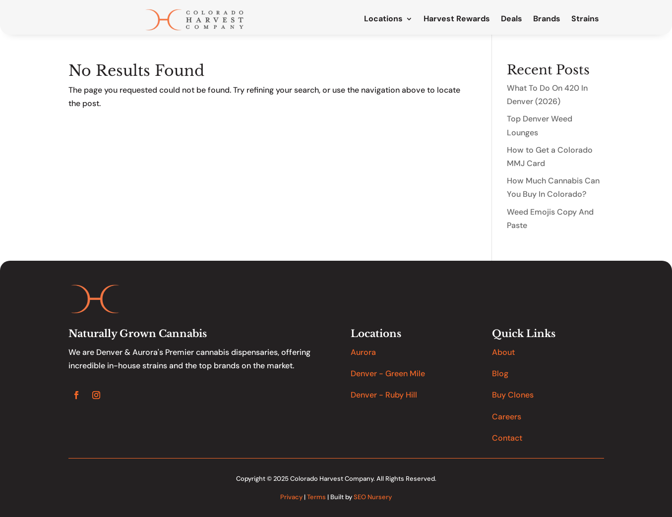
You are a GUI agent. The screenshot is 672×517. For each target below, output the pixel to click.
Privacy (291, 497)
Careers (506, 416)
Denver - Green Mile (388, 373)
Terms (316, 497)
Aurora (363, 352)
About (503, 352)
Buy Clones (513, 395)
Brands (546, 19)
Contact (507, 438)
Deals (511, 19)
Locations (383, 19)
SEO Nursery (373, 497)
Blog (500, 373)
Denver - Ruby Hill (384, 395)
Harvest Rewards (457, 19)
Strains (585, 19)
